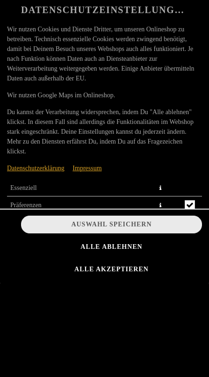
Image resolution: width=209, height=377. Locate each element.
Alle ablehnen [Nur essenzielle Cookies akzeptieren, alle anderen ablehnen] (111, 246)
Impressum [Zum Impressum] (86, 168)
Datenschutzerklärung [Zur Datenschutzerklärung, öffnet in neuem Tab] (36, 168)
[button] (160, 188)
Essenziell (23, 187)
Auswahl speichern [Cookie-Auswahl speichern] (111, 224)
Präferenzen (26, 205)
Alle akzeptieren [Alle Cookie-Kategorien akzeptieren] (111, 269)
